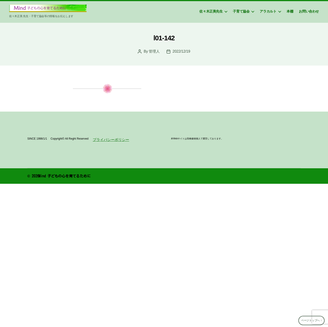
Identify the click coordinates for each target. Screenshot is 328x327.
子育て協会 (241, 11)
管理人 (154, 51)
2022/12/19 (181, 51)
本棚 (290, 11)
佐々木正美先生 (211, 11)
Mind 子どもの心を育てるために (64, 176)
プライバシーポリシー (111, 140)
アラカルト (268, 11)
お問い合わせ (309, 11)
